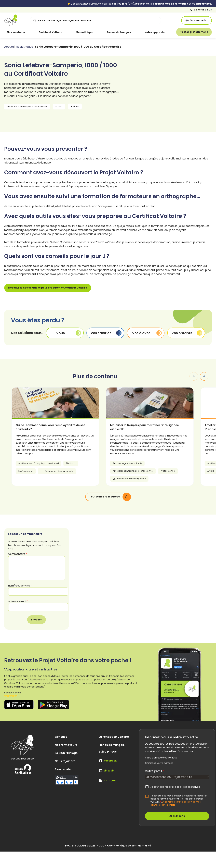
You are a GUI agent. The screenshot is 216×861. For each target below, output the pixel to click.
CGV (110, 845)
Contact (61, 737)
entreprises (203, 3)
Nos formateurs (66, 745)
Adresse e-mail (18, 601)
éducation (143, 3)
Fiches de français (119, 32)
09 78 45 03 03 (201, 9)
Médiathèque (84, 32)
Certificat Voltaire (50, 32)
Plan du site (63, 769)
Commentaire (17, 554)
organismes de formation (171, 3)
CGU (101, 845)
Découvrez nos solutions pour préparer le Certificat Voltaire (47, 287)
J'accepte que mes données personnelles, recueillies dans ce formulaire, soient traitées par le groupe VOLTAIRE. (179, 800)
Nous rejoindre (65, 761)
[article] (63, 436)
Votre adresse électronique (162, 757)
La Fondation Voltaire (114, 737)
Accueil (9, 47)
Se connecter (196, 20)
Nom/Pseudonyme (20, 585)
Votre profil (154, 771)
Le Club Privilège (66, 753)
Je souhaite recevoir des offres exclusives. (175, 787)
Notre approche (154, 32)
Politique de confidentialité (133, 845)
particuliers (119, 3)
